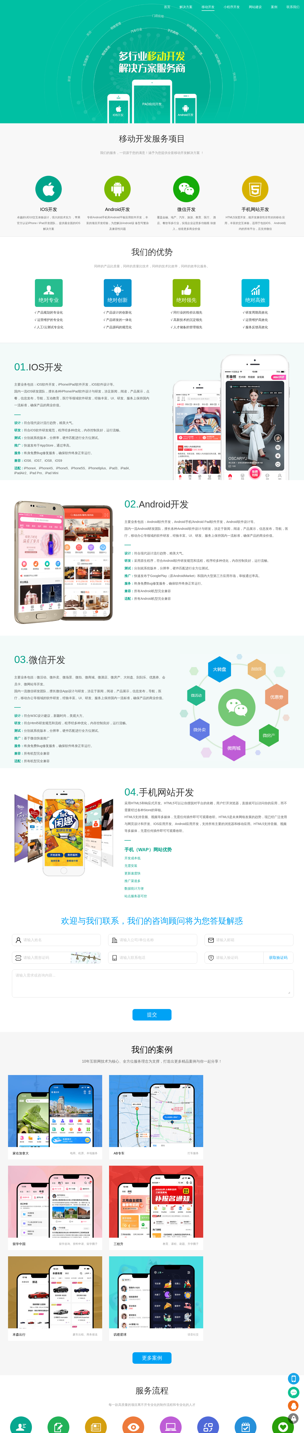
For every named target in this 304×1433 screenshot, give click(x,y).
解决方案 (186, 7)
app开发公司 (82, 1425)
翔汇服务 (12, 1368)
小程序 (50, 1382)
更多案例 (152, 1263)
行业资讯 (92, 1389)
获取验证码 (278, 958)
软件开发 (10, 1402)
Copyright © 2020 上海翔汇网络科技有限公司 (164, 1425)
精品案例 (53, 1368)
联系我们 (293, 7)
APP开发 (10, 1375)
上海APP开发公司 (35, 1425)
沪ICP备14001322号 (209, 1425)
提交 (152, 1015)
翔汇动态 (94, 1368)
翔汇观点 (92, 1375)
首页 (167, 7)
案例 (274, 7)
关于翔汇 (135, 1368)
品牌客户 (133, 1389)
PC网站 (50, 1389)
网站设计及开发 (14, 1382)
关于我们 (133, 1375)
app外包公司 (103, 1425)
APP (48, 1375)
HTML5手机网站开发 (17, 1396)
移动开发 (208, 7)
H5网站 (50, 1396)
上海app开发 (60, 1425)
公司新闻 (92, 1382)
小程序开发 (232, 7)
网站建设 (255, 7)
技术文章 (92, 1396)
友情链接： (11, 1425)
